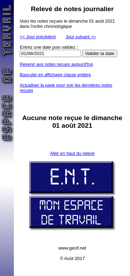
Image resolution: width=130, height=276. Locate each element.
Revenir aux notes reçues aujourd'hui (56, 64)
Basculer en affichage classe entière (55, 74)
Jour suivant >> (81, 36)
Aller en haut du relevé (72, 153)
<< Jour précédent (38, 36)
